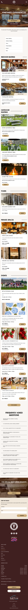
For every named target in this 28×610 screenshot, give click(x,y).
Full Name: (3, 506)
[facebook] (11, 533)
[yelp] (16, 533)
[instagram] (14, 533)
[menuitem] (14, 38)
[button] (14, 419)
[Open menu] (26, 2)
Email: (2, 510)
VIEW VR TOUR (21, 70)
